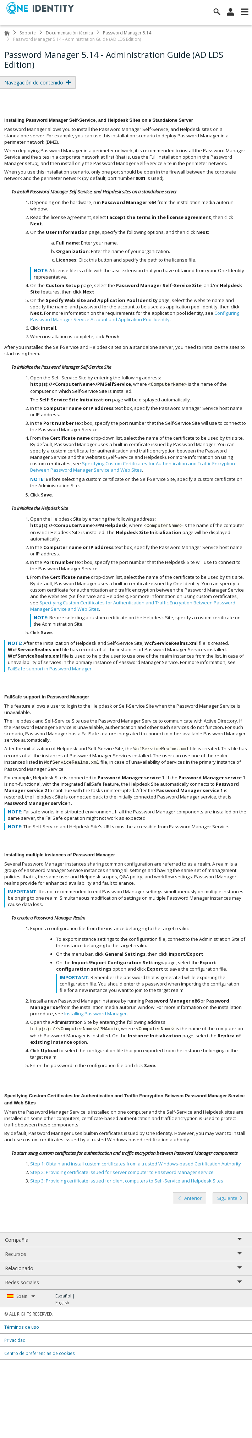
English (62, 1303)
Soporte (28, 33)
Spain (25, 1296)
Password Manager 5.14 (127, 33)
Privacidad (15, 1340)
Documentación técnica (69, 33)
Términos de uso (21, 1327)
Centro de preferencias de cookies (39, 1353)
